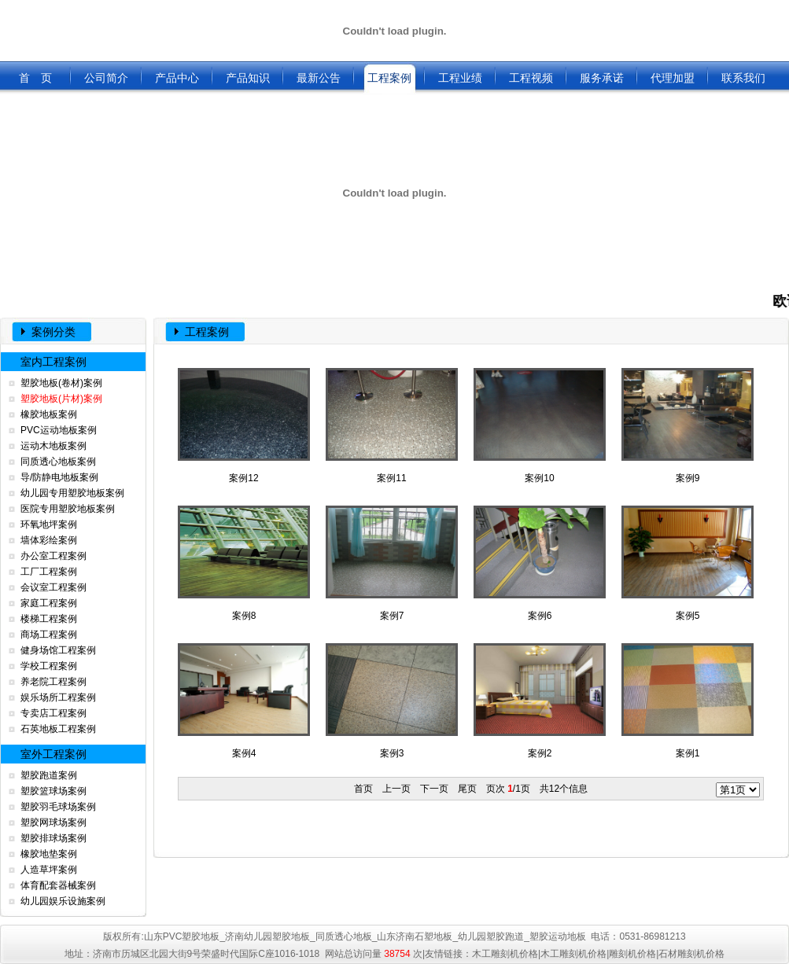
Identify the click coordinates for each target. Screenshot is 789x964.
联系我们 (743, 78)
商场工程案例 (48, 634)
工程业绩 (460, 78)
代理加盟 (673, 78)
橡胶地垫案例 (48, 853)
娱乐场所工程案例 (58, 697)
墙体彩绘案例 (48, 540)
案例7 (392, 563)
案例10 (540, 426)
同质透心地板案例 (58, 461)
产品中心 (177, 78)
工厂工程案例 (48, 571)
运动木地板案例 (53, 445)
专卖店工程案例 (53, 713)
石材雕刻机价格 (691, 953)
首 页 (35, 78)
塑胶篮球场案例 (53, 791)
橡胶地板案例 (48, 414)
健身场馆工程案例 (58, 650)
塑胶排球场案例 (53, 838)
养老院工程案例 (53, 681)
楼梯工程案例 (48, 618)
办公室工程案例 (53, 555)
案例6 (540, 563)
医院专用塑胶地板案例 (67, 508)
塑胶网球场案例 (53, 822)
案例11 (392, 426)
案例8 (244, 563)
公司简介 (106, 78)
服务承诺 (602, 78)
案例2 (540, 701)
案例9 (687, 426)
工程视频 (531, 78)
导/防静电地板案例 (59, 477)
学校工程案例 (48, 665)
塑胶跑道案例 (48, 775)
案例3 (392, 701)
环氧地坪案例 (48, 524)
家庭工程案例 (48, 603)
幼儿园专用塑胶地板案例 (72, 493)
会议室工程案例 (53, 587)
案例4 (244, 701)
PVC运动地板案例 (58, 430)
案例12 (244, 426)
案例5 (687, 563)
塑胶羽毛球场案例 (58, 806)
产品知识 (248, 78)
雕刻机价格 (632, 953)
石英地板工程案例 (58, 728)
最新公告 (319, 78)
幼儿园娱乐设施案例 (62, 901)
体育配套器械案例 (58, 885)
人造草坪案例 (48, 869)
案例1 (687, 701)
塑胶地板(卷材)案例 (61, 382)
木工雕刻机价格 (505, 953)
